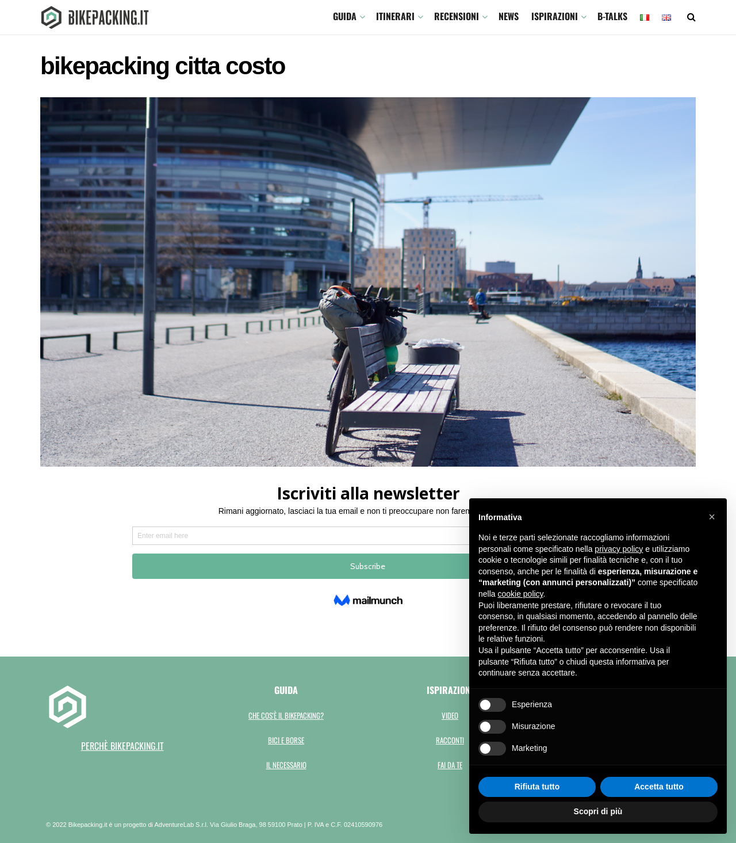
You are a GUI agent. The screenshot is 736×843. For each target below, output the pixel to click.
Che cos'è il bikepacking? (286, 715)
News (509, 16)
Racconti (450, 740)
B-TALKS (612, 16)
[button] (712, 517)
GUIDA (344, 16)
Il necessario (286, 764)
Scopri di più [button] (598, 811)
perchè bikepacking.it (122, 746)
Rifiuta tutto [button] (537, 786)
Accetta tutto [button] (659, 786)
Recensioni (456, 16)
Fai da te (450, 764)
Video (450, 715)
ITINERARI (395, 16)
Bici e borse (286, 740)
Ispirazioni (554, 16)
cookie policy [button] (520, 593)
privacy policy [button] (619, 549)
